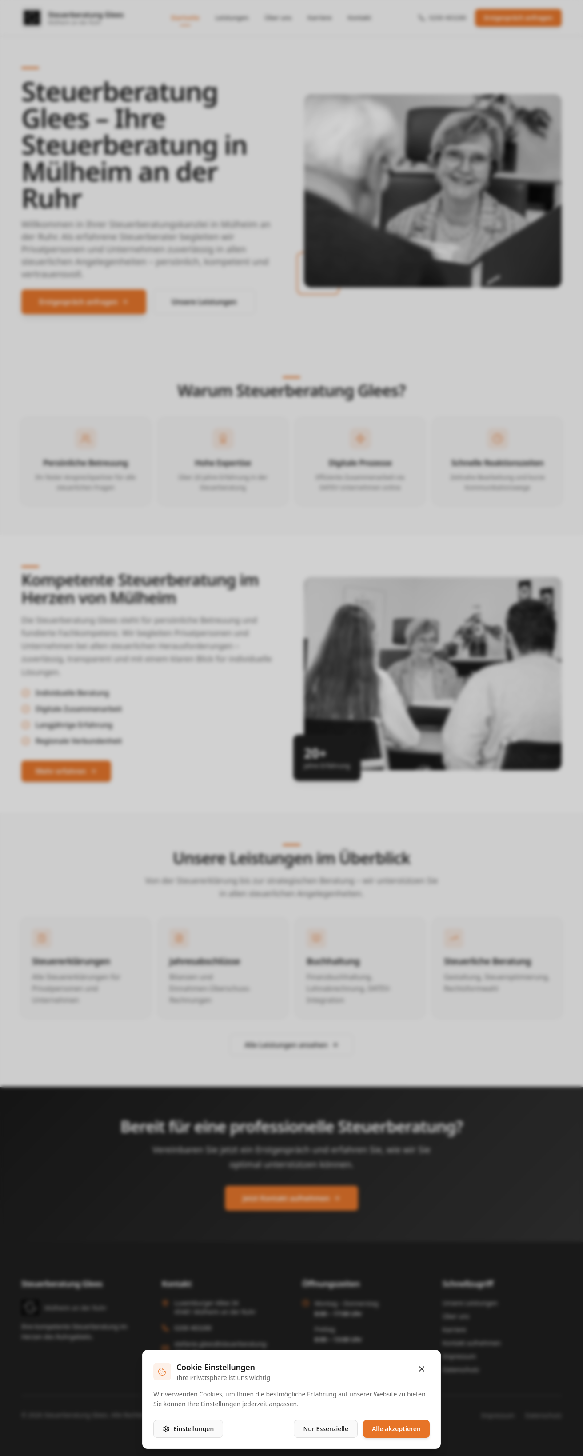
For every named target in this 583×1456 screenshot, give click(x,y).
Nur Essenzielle (325, 1428)
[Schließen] (422, 1369)
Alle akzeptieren (396, 1428)
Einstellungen (188, 1428)
